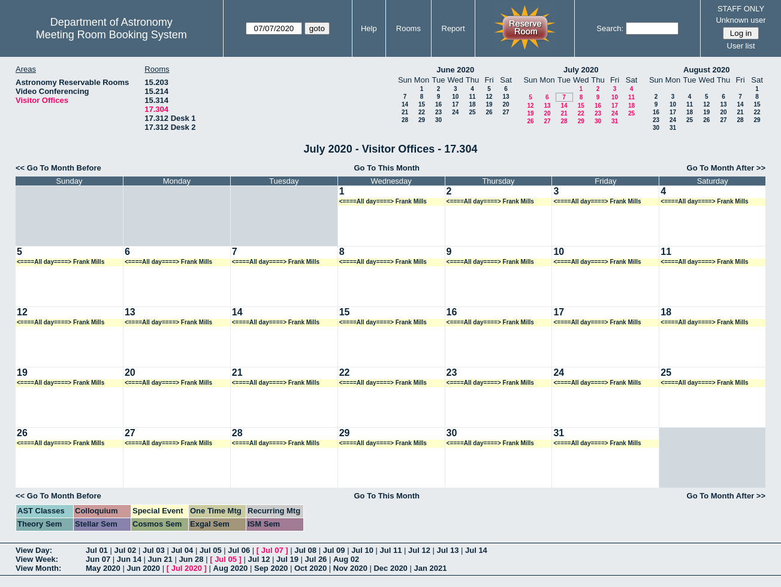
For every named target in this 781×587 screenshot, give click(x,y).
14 (405, 104)
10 (455, 96)
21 (405, 112)
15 (421, 104)
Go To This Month (387, 167)
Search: (609, 28)
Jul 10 (362, 550)
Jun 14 (129, 559)
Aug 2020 (230, 568)
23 (438, 112)
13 (505, 96)
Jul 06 (239, 550)
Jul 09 (334, 550)
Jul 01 (97, 550)
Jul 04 (182, 550)
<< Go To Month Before (58, 167)
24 (455, 112)
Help (369, 28)
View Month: (38, 568)
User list (741, 45)
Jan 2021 (430, 568)
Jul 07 (272, 550)
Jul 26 (316, 559)
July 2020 (581, 69)
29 (421, 120)
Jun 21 (160, 559)
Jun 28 (191, 559)
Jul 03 (154, 550)
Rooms (408, 28)
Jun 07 (98, 559)
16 (438, 104)
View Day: (34, 550)
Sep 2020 (271, 568)
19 (489, 104)
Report (453, 28)
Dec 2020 (390, 568)
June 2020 (455, 69)
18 (472, 104)
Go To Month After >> (726, 167)
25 (472, 112)
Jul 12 (419, 550)
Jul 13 (448, 550)
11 (472, 96)
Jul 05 (211, 550)
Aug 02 (346, 559)
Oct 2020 (310, 568)
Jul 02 (125, 550)
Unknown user (740, 20)
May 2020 (103, 568)
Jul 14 (476, 550)
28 (405, 120)
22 (421, 112)
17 (455, 104)
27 (505, 112)
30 (438, 120)
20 (505, 104)
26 (489, 112)
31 (614, 121)
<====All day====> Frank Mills (383, 201)
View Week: (37, 559)
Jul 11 (391, 550)
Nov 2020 (350, 568)
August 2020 (706, 69)
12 (489, 96)
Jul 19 (287, 559)
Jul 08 (305, 550)
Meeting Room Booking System (111, 35)
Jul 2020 (186, 568)
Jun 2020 (143, 568)
